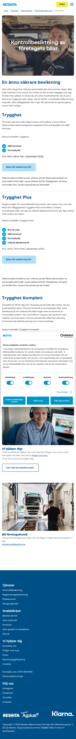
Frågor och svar (11, 650)
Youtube (7, 697)
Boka (62, 4)
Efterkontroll (9, 599)
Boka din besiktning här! (19, 167)
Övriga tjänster (10, 603)
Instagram (8, 688)
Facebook (8, 693)
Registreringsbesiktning (15, 594)
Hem (6, 11)
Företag (14, 11)
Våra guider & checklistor (16, 629)
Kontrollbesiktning (43, 11)
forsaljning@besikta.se (13, 544)
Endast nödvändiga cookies (14, 400)
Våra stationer (10, 620)
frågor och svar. (40, 455)
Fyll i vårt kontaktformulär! (20, 468)
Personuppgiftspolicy (14, 659)
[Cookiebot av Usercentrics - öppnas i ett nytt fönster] (62, 336)
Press (5, 655)
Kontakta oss (9, 646)
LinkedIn (7, 702)
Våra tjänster (26, 11)
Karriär (6, 634)
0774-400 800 (25, 672)
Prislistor (7, 625)
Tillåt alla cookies (61, 401)
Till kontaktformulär (13, 676)
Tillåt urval (38, 401)
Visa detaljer (62, 392)
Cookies (7, 664)
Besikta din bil (10, 615)
